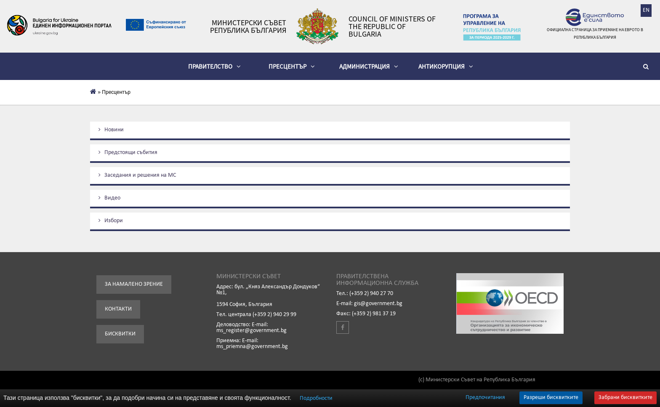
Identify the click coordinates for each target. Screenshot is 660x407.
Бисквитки (120, 334)
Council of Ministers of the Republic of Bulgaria (392, 26)
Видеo (109, 198)
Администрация (368, 66)
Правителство (214, 66)
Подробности (316, 398)
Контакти (118, 309)
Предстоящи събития (127, 152)
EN (646, 10)
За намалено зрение (134, 284)
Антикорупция (445, 66)
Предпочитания (485, 398)
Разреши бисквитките (551, 397)
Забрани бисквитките (625, 397)
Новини (111, 130)
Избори (110, 221)
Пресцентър (292, 66)
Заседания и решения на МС (137, 175)
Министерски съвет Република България (248, 26)
